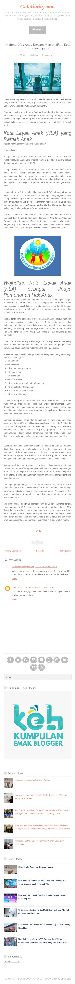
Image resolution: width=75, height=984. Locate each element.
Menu (39, 29)
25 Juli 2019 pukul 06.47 (46, 566)
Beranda (40, 550)
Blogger (66, 979)
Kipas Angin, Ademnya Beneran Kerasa (32, 780)
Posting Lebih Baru (12, 550)
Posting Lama (65, 550)
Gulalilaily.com (37, 6)
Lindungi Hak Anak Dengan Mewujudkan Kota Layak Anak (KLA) (37, 46)
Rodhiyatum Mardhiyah (23, 566)
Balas (14, 578)
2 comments (47, 55)
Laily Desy (17, 587)
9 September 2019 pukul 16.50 (39, 587)
